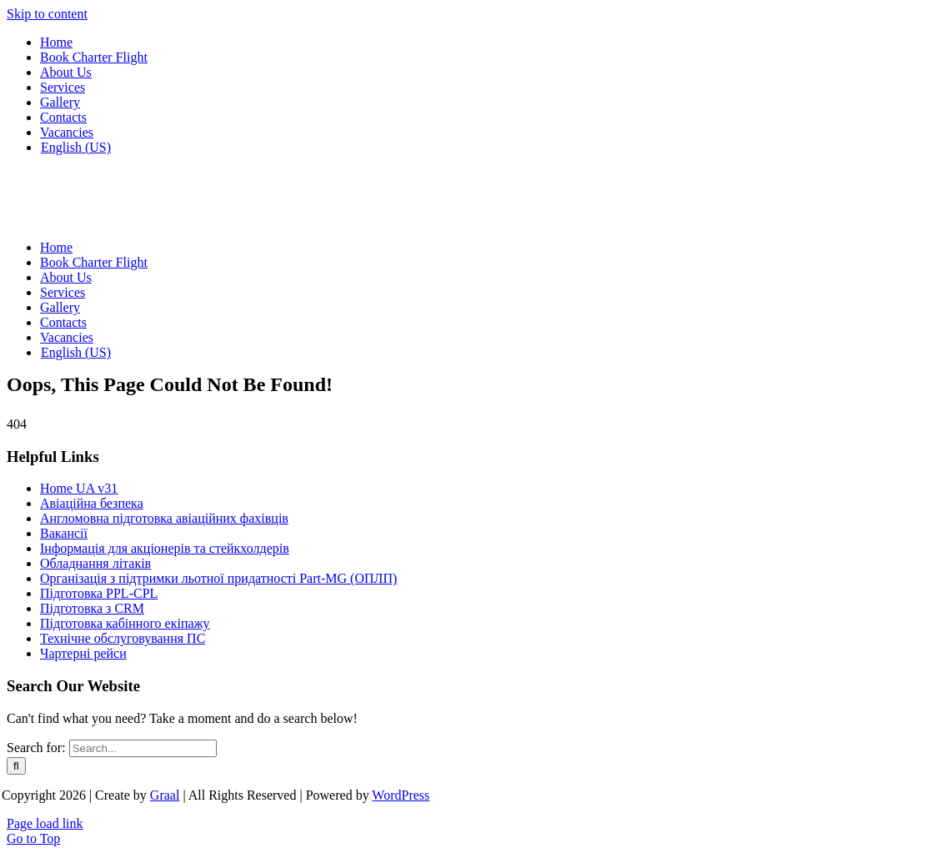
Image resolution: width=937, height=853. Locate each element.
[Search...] (143, 748)
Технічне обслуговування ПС (122, 638)
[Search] (16, 766)
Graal (165, 795)
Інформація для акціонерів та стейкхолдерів (164, 548)
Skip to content (47, 14)
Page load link (45, 823)
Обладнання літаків (95, 563)
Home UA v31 (79, 488)
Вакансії (64, 533)
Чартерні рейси (83, 653)
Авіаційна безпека (91, 503)
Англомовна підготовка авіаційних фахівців (164, 518)
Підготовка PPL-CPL (99, 593)
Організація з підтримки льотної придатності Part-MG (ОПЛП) (218, 578)
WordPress (400, 795)
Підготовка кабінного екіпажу (125, 623)
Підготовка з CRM (92, 608)
